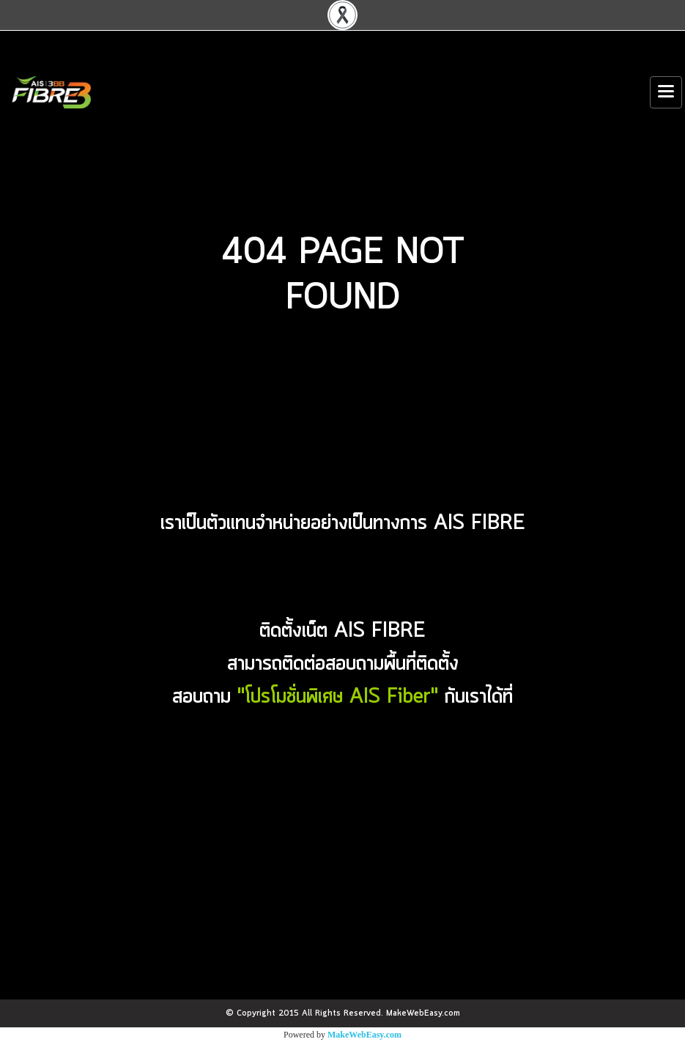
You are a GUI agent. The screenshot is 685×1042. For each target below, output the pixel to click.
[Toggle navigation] (666, 92)
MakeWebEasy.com (364, 1035)
